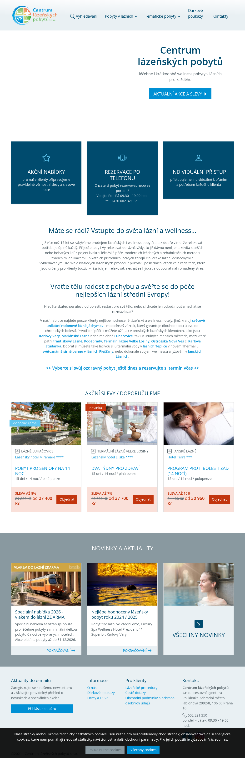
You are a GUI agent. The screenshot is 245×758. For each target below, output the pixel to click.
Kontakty (220, 16)
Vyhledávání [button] (83, 16)
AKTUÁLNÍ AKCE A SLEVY (177, 94)
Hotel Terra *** (179, 457)
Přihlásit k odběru (42, 708)
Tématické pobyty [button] (160, 16)
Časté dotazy (135, 692)
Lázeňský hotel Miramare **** (39, 457)
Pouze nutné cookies (105, 750)
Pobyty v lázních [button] (119, 16)
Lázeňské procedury (141, 687)
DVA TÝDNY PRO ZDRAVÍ (115, 468)
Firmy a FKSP (97, 698)
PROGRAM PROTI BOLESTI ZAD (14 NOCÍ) (198, 470)
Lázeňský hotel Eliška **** (112, 457)
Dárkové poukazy (195, 13)
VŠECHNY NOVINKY (199, 635)
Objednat (67, 499)
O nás (91, 687)
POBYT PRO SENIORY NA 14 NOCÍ (42, 470)
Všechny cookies (143, 750)
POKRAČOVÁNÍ (61, 650)
